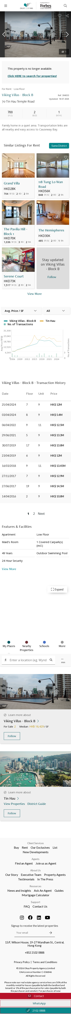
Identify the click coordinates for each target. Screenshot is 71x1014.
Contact (35, 996)
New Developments (35, 852)
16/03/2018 (9, 465)
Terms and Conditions (45, 962)
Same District (59, 145)
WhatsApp (35, 1003)
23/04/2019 (9, 455)
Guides (59, 890)
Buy (16, 847)
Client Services (35, 843)
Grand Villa (12, 183)
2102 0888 (35, 1010)
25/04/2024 (9, 404)
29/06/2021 (9, 435)
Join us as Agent (46, 863)
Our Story (11, 874)
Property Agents (55, 874)
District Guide (37, 804)
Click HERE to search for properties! (32, 76)
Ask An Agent (43, 890)
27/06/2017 (9, 486)
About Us (35, 870)
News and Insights (19, 890)
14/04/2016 (9, 496)
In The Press (45, 879)
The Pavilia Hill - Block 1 (15, 231)
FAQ (27, 906)
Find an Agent (24, 863)
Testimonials (26, 879)
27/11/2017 (9, 476)
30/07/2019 (9, 445)
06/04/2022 (9, 425)
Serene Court (14, 276)
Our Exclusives (40, 847)
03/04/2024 (9, 414)
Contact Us (40, 906)
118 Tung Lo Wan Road (50, 184)
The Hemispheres (51, 230)
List (55, 847)
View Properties (15, 804)
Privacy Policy (22, 962)
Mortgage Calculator (35, 895)
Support (35, 902)
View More (9, 569)
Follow (12, 736)
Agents (35, 859)
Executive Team (31, 874)
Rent (25, 847)
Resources (35, 886)
